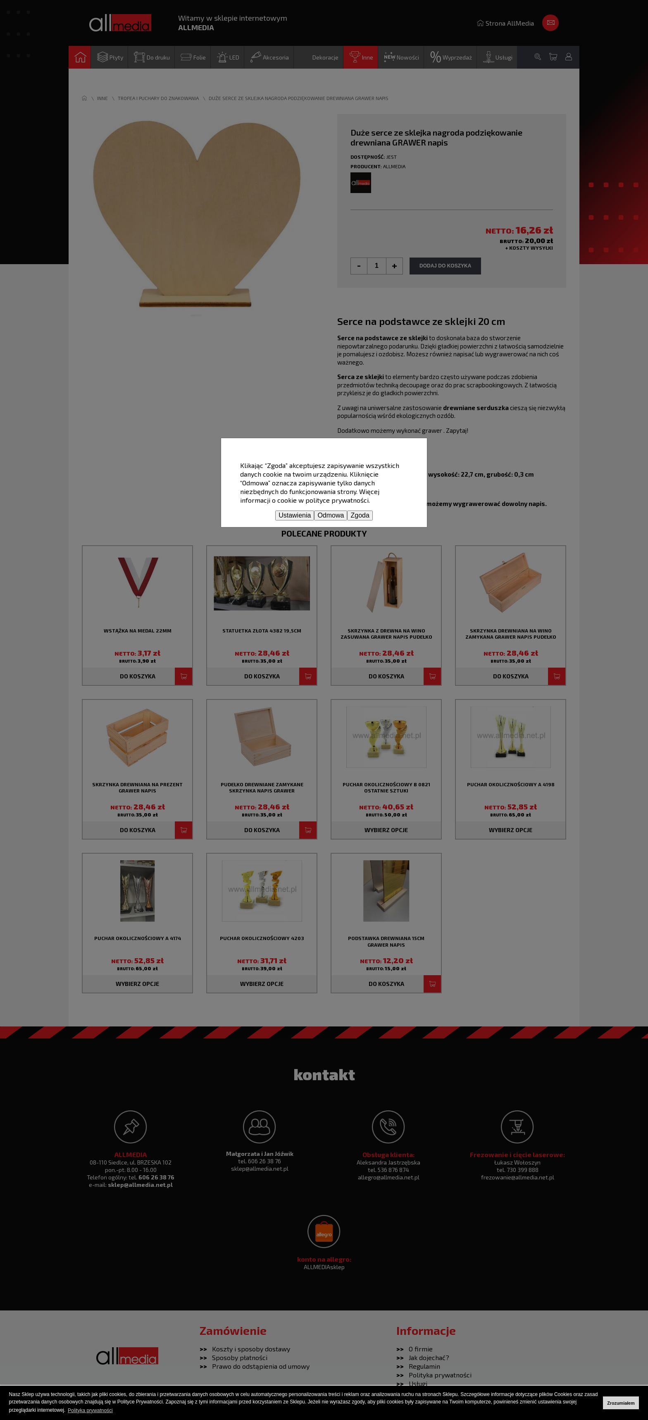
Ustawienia (295, 515)
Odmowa (330, 515)
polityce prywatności (337, 500)
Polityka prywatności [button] (90, 1410)
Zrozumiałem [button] (621, 1403)
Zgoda (359, 515)
